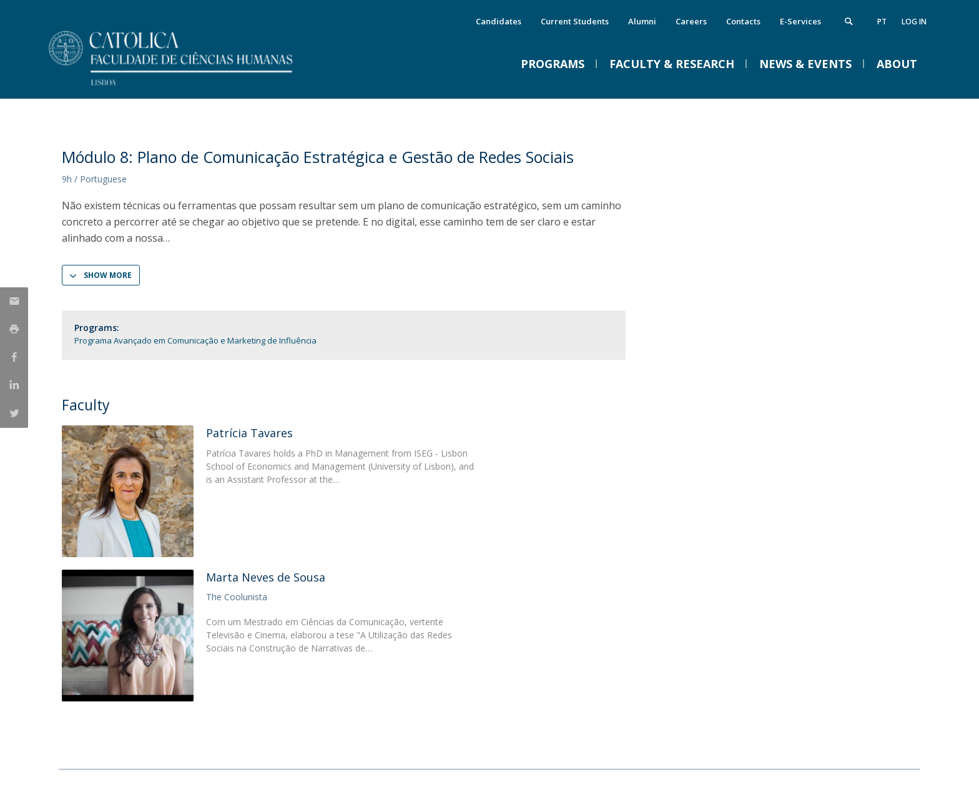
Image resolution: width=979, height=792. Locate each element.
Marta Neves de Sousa (265, 577)
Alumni (642, 21)
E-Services (800, 21)
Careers (691, 21)
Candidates (498, 21)
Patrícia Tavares (249, 432)
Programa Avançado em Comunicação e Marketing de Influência (195, 340)
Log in (914, 21)
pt (882, 21)
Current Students (575, 21)
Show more (108, 275)
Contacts (743, 21)
